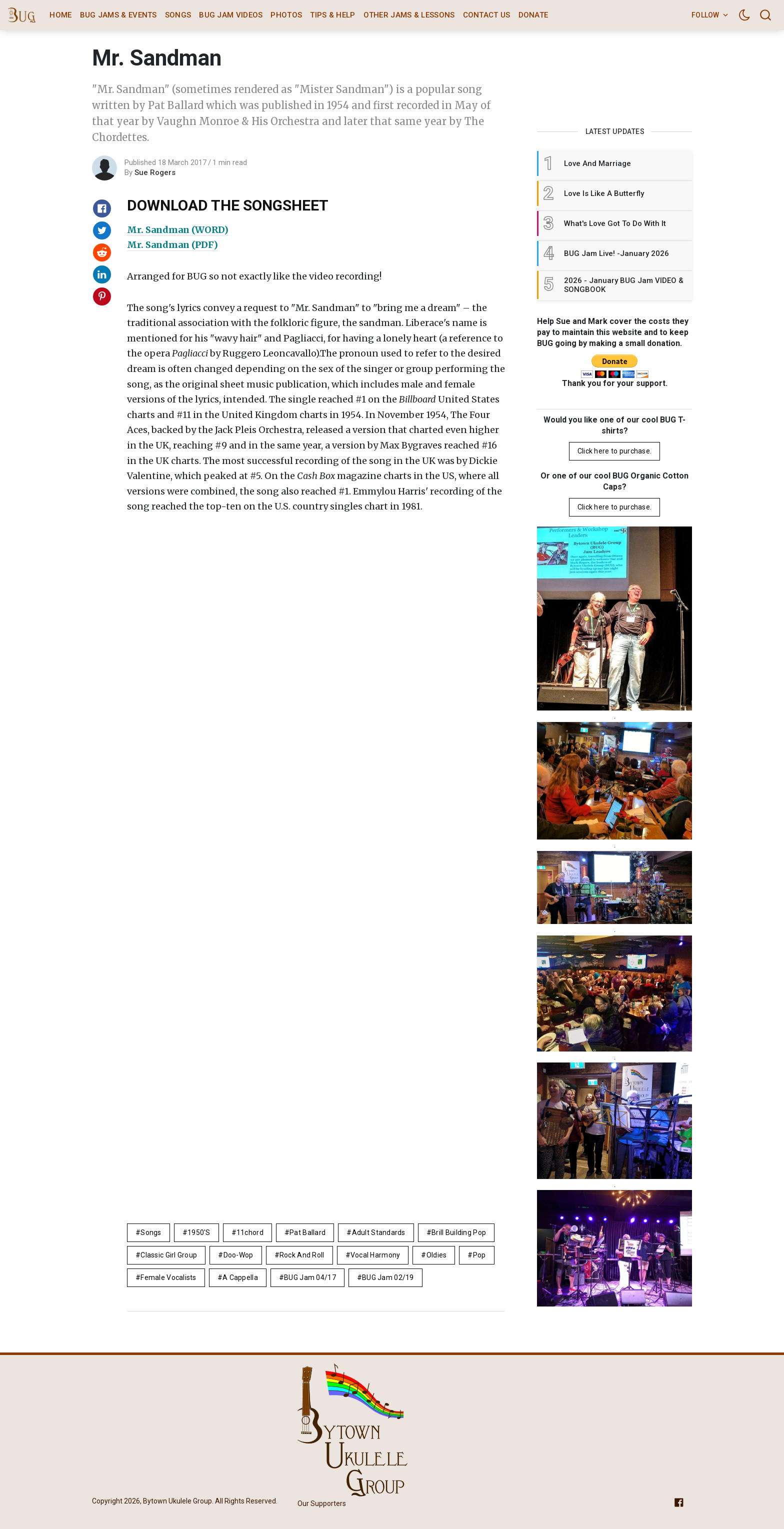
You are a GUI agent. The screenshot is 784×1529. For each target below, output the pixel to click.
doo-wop (239, 1255)
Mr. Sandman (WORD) (177, 230)
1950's (199, 1232)
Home (61, 15)
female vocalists (168, 1278)
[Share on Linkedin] (102, 275)
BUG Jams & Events (118, 15)
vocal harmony (375, 1255)
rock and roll (302, 1255)
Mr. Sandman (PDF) (172, 244)
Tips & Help (332, 15)
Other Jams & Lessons (409, 15)
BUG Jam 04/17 (310, 1278)
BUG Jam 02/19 (388, 1278)
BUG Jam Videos (230, 15)
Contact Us (486, 15)
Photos (286, 15)
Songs (178, 15)
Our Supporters (322, 1504)
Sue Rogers (155, 172)
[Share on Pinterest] (102, 297)
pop (479, 1255)
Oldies (436, 1255)
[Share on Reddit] (102, 253)
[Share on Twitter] (102, 231)
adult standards (379, 1232)
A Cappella (240, 1278)
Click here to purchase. (615, 451)
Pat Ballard (308, 1232)
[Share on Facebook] (102, 209)
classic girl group (168, 1255)
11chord (250, 1232)
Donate (533, 15)
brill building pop (459, 1232)
